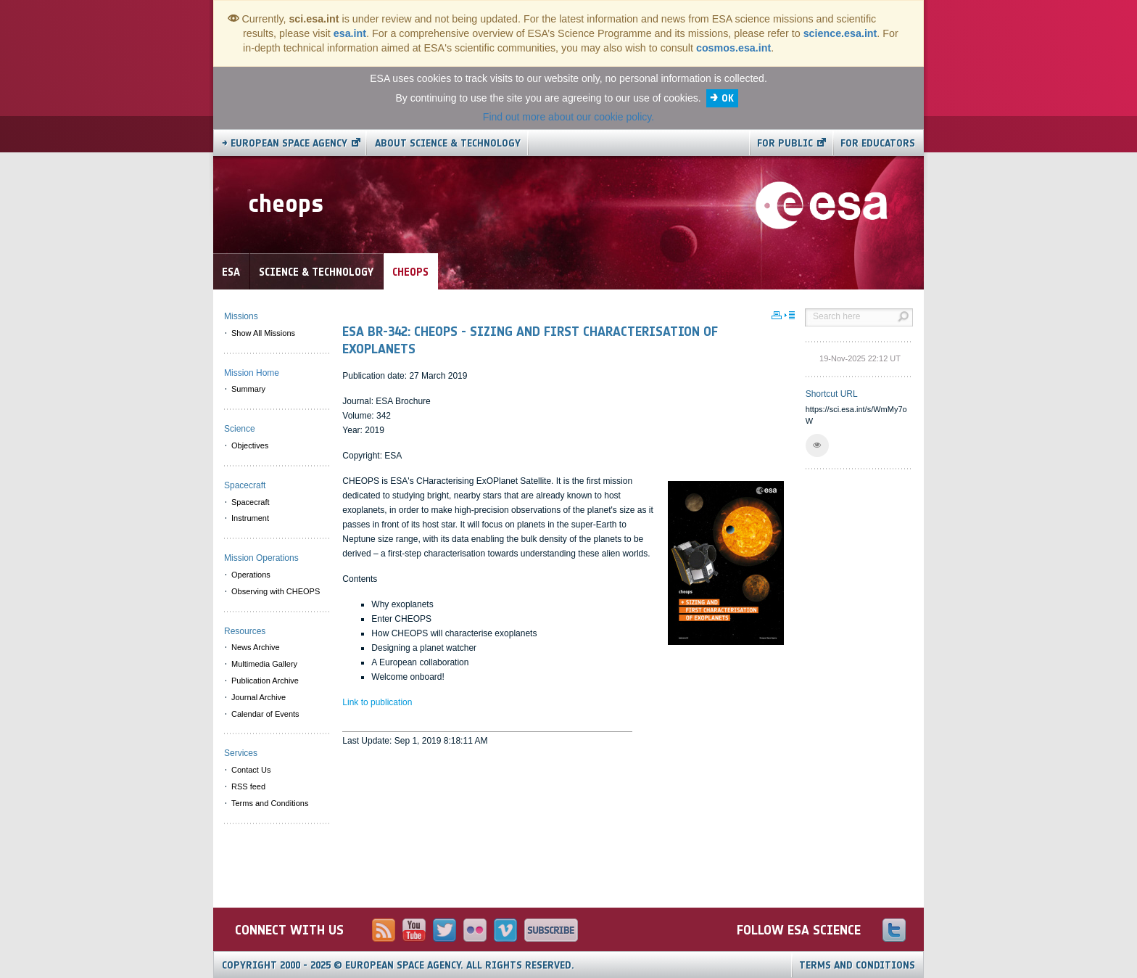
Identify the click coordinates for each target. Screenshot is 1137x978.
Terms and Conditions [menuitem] (269, 803)
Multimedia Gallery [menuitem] (264, 663)
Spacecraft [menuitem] (250, 502)
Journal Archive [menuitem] (258, 697)
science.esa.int (840, 33)
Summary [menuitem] (248, 389)
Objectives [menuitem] (249, 445)
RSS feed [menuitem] (248, 786)
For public (785, 143)
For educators (877, 143)
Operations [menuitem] (250, 574)
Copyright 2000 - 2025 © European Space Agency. (398, 965)
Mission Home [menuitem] (251, 373)
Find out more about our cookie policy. (568, 117)
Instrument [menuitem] (250, 518)
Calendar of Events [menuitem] (265, 714)
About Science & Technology (448, 143)
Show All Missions (263, 333)
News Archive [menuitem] (255, 647)
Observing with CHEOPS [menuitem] (275, 591)
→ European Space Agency (284, 143)
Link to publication (377, 702)
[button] (817, 445)
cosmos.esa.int (733, 48)
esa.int (350, 33)
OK (728, 98)
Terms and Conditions (857, 965)
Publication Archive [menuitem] (265, 680)
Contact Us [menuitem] (250, 769)
